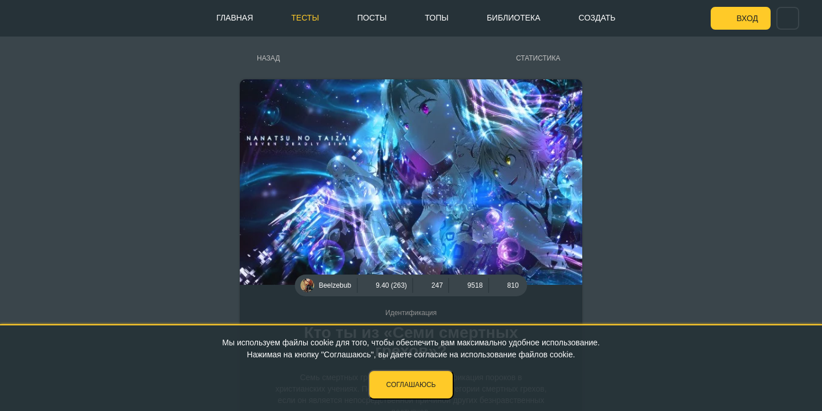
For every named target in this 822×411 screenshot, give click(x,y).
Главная (234, 17)
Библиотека (514, 17)
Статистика (538, 58)
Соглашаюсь (411, 385)
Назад (268, 58)
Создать (597, 17)
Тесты (305, 17)
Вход (747, 18)
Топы (436, 17)
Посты (372, 17)
